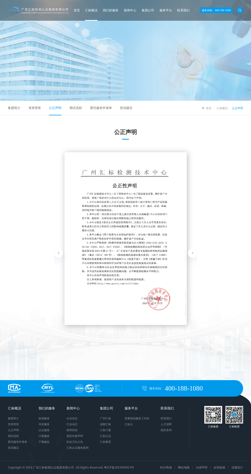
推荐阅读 (72, 430)
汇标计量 (105, 430)
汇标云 (129, 424)
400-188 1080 (223, 10)
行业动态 (72, 424)
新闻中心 (130, 10)
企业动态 (72, 418)
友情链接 (219, 467)
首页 (77, 10)
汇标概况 (91, 10)
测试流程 (75, 108)
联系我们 (183, 10)
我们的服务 (111, 10)
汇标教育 (105, 442)
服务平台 (165, 10)
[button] (58, 253)
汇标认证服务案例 (78, 447)
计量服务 (44, 436)
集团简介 (14, 108)
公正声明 (55, 108)
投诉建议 (126, 108)
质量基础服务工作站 (137, 418)
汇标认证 (105, 436)
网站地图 (184, 467)
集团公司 (148, 10)
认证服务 (44, 430)
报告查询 (166, 430)
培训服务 (44, 424)
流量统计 (237, 467)
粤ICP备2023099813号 (119, 467)
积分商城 (166, 467)
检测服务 (44, 418)
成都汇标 (105, 424)
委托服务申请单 (101, 108)
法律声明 (201, 467)
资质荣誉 (34, 108)
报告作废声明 (75, 436)
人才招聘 (166, 424)
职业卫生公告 (75, 442)
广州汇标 (105, 418)
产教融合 (44, 442)
